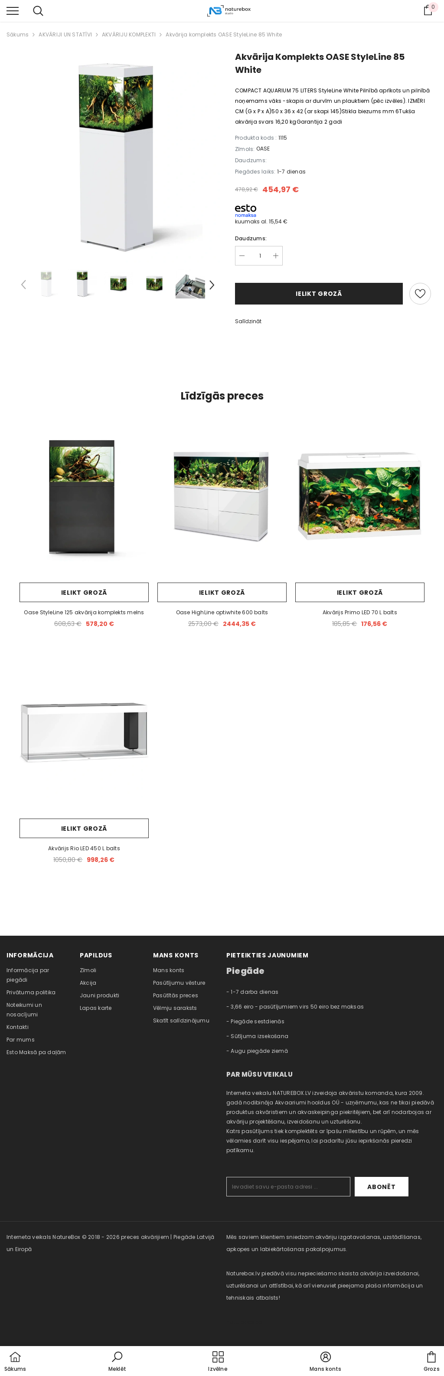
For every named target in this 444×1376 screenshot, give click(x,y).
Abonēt (381, 1187)
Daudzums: (251, 238)
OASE (263, 148)
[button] (117, 1362)
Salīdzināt (248, 321)
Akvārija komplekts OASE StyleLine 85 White (224, 34)
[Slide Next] (211, 286)
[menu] (13, 10)
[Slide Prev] (23, 286)
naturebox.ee (244, 1322)
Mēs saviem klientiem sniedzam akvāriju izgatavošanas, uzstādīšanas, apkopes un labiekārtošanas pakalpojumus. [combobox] (323, 1243)
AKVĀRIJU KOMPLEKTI (129, 34)
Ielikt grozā (319, 293)
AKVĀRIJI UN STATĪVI (65, 34)
